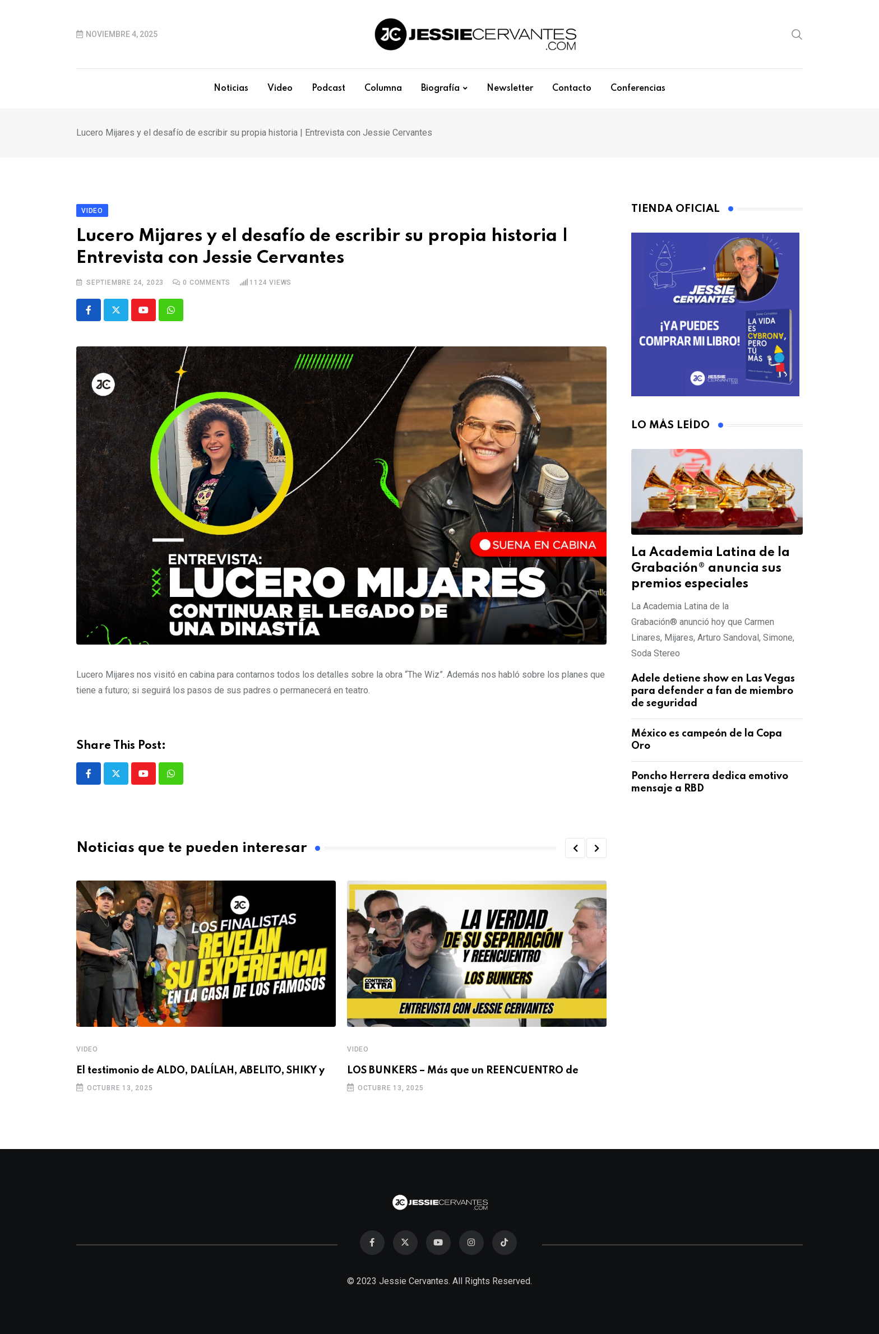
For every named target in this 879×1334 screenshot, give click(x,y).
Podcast (328, 88)
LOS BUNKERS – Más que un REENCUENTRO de (463, 1071)
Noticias (231, 88)
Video (280, 88)
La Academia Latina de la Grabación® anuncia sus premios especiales (710, 568)
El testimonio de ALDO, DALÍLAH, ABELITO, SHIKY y (200, 1071)
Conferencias (637, 88)
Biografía (440, 88)
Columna (383, 88)
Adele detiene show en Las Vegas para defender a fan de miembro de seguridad (713, 691)
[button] (575, 849)
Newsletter (510, 88)
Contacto (571, 88)
